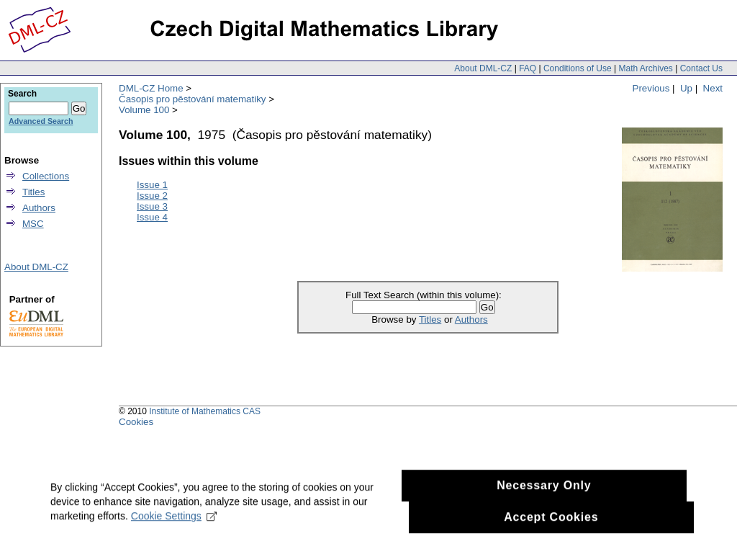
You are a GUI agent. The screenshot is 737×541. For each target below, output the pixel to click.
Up (686, 88)
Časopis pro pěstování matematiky (192, 99)
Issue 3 (152, 206)
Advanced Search (41, 121)
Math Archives (645, 68)
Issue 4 (152, 217)
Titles (430, 319)
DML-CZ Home (151, 88)
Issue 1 (152, 184)
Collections (45, 176)
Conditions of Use (577, 68)
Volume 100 (144, 109)
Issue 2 (152, 195)
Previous (651, 88)
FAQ (527, 68)
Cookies (136, 421)
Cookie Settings (174, 531)
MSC (33, 223)
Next (713, 88)
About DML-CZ (483, 68)
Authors (471, 319)
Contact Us (701, 68)
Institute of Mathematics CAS (205, 411)
